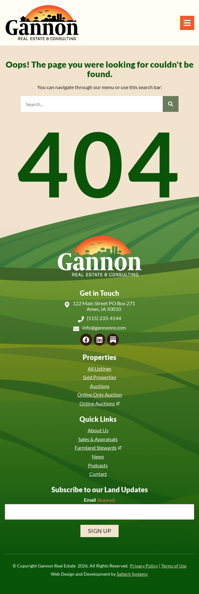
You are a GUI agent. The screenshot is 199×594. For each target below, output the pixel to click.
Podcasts (98, 465)
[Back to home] (42, 23)
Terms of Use (173, 565)
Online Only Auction (99, 394)
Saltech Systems (132, 574)
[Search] (171, 104)
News (98, 456)
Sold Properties (99, 377)
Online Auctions (97, 403)
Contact (98, 474)
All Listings (99, 369)
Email (99, 499)
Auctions (99, 386)
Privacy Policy (144, 565)
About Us (98, 430)
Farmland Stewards (96, 448)
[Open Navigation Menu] (187, 23)
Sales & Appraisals (98, 439)
